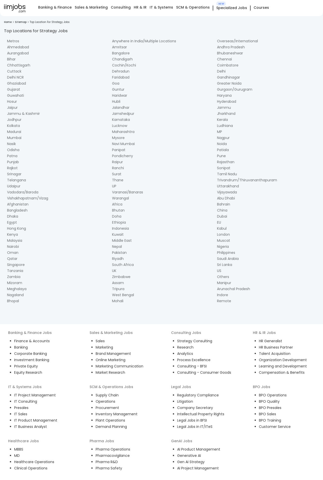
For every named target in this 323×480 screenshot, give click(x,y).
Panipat (118, 149)
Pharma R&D (107, 461)
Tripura (118, 288)
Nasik (11, 143)
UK (114, 270)
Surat (116, 174)
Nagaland (15, 294)
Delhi (221, 71)
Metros (13, 41)
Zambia (13, 276)
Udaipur (13, 186)
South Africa (123, 264)
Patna (12, 155)
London (223, 234)
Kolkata (13, 125)
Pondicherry (122, 155)
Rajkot (12, 167)
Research (185, 347)
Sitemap (20, 22)
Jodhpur (14, 119)
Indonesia (120, 228)
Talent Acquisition (274, 353)
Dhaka (12, 216)
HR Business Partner (276, 347)
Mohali (117, 300)
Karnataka (121, 119)
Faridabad (120, 77)
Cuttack (14, 71)
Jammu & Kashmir (23, 113)
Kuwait (118, 234)
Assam (118, 282)
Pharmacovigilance (113, 455)
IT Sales (20, 414)
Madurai (14, 131)
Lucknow (119, 125)
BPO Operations (273, 395)
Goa (115, 83)
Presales (21, 407)
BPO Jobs (261, 386)
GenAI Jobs (181, 440)
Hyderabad (226, 101)
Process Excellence (193, 359)
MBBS (18, 449)
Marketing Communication (119, 366)
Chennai (224, 59)
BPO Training (270, 420)
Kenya (12, 234)
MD (17, 455)
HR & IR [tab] (140, 7)
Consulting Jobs (186, 332)
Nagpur (223, 137)
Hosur (12, 101)
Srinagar (14, 174)
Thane (117, 180)
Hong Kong (16, 228)
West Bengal (123, 294)
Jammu (224, 107)
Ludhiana (225, 125)
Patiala (223, 149)
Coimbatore (227, 65)
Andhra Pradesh (231, 47)
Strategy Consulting (194, 341)
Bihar (11, 59)
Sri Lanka (224, 264)
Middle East (122, 240)
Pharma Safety (109, 468)
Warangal (120, 198)
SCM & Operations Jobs (111, 386)
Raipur (117, 161)
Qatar (12, 258)
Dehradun (120, 71)
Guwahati (15, 95)
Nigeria (223, 246)
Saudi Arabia (228, 258)
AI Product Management (198, 449)
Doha (116, 216)
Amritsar (119, 47)
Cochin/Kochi (124, 65)
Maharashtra (123, 131)
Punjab (13, 161)
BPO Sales (267, 414)
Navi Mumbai (123, 143)
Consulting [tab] (121, 7)
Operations (105, 401)
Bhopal (13, 300)
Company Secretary (195, 407)
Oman (12, 252)
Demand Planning (111, 426)
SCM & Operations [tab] (193, 7)
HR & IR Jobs (264, 332)
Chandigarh (122, 59)
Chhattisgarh (18, 65)
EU (219, 222)
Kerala (222, 119)
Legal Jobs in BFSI (192, 420)
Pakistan (119, 252)
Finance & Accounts (32, 341)
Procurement (107, 407)
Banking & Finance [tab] (55, 7)
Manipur (224, 282)
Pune (221, 155)
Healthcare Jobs (23, 440)
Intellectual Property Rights (200, 414)
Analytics (185, 353)
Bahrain (223, 204)
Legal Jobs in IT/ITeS (194, 426)
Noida (222, 143)
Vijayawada (227, 192)
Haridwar (119, 95)
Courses (261, 7)
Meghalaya (16, 288)
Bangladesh (17, 210)
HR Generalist (270, 341)
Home (8, 22)
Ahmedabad (18, 47)
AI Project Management (198, 468)
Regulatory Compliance (198, 395)
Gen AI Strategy (191, 461)
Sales (100, 341)
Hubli (116, 101)
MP (219, 131)
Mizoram (14, 282)
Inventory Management (117, 414)
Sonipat (223, 167)
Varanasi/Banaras (127, 192)
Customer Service (275, 426)
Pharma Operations (113, 449)
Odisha (13, 149)
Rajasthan (225, 161)
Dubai (222, 216)
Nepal (117, 246)
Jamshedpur (123, 113)
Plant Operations (110, 420)
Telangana (16, 180)
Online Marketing (110, 359)
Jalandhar (120, 107)
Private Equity (26, 366)
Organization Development (283, 359)
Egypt (12, 222)
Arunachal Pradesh (233, 288)
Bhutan (118, 210)
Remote (224, 300)
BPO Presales (270, 407)
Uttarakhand (228, 186)
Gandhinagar (228, 77)
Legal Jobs (181, 386)
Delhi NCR (15, 77)
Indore (222, 294)
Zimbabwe (121, 276)
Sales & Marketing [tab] (91, 7)
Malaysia (14, 240)
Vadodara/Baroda (22, 192)
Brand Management (113, 353)
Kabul (222, 228)
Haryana (224, 95)
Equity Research (28, 372)
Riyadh (118, 258)
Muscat (223, 240)
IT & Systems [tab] (161, 7)
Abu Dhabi (226, 198)
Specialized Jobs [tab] (231, 8)
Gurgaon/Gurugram (234, 89)
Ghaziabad (16, 83)
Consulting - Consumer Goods (204, 372)
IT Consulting (25, 401)
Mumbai (14, 137)
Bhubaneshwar (230, 53)
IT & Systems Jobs (25, 386)
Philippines (226, 252)
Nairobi (13, 246)
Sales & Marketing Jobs (111, 332)
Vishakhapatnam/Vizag (27, 198)
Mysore (118, 137)
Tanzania (15, 270)
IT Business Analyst (30, 426)
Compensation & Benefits (282, 372)
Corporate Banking (30, 353)
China (222, 210)
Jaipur (12, 107)
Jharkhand (226, 113)
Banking (21, 347)
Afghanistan (18, 204)
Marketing (104, 347)
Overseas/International (237, 41)
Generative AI (189, 455)
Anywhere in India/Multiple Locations (144, 41)
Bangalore (121, 53)
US (219, 270)
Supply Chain (107, 395)
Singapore (16, 264)
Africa (117, 204)
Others (223, 276)
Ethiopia (119, 222)
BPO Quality (269, 401)
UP (114, 186)
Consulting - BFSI (192, 366)
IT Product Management (35, 420)
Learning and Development (283, 366)
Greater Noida (229, 83)
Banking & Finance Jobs (30, 332)
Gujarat (13, 89)
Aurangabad (18, 53)
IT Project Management (35, 395)
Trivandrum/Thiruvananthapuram (247, 180)
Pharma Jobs (102, 440)
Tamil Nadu (227, 174)
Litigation (185, 401)
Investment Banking (31, 359)
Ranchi (118, 167)
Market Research (110, 372)
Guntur (118, 89)
